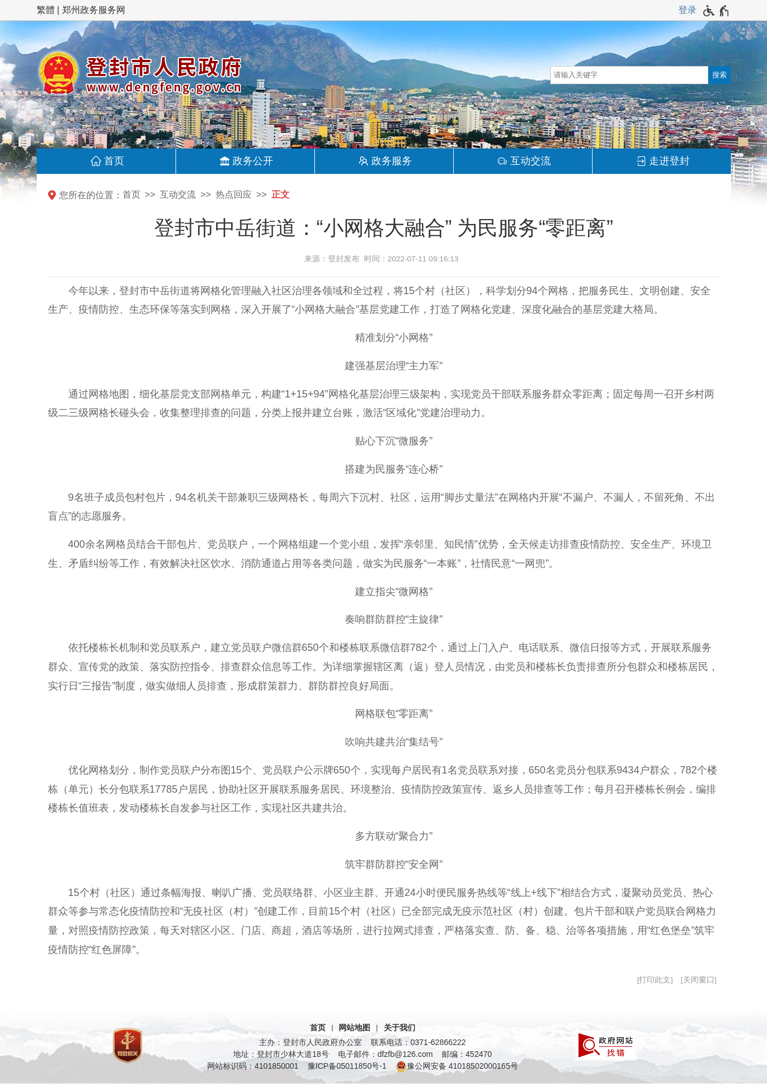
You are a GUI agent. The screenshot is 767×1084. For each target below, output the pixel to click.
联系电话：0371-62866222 (418, 1042)
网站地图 (354, 1027)
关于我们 (399, 1027)
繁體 (46, 10)
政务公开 (253, 161)
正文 (280, 194)
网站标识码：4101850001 (253, 1065)
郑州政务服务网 (93, 10)
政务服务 (391, 161)
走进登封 (669, 161)
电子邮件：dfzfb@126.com (385, 1054)
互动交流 (530, 161)
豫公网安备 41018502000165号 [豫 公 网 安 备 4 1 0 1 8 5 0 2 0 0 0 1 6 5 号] (457, 1066)
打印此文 (654, 980)
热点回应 (234, 194)
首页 (114, 161)
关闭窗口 (699, 980)
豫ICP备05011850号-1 (347, 1065)
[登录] (687, 10)
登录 (687, 10)
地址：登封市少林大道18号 (281, 1054)
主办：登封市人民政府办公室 (310, 1042)
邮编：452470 (467, 1054)
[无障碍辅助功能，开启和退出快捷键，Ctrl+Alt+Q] (716, 11)
